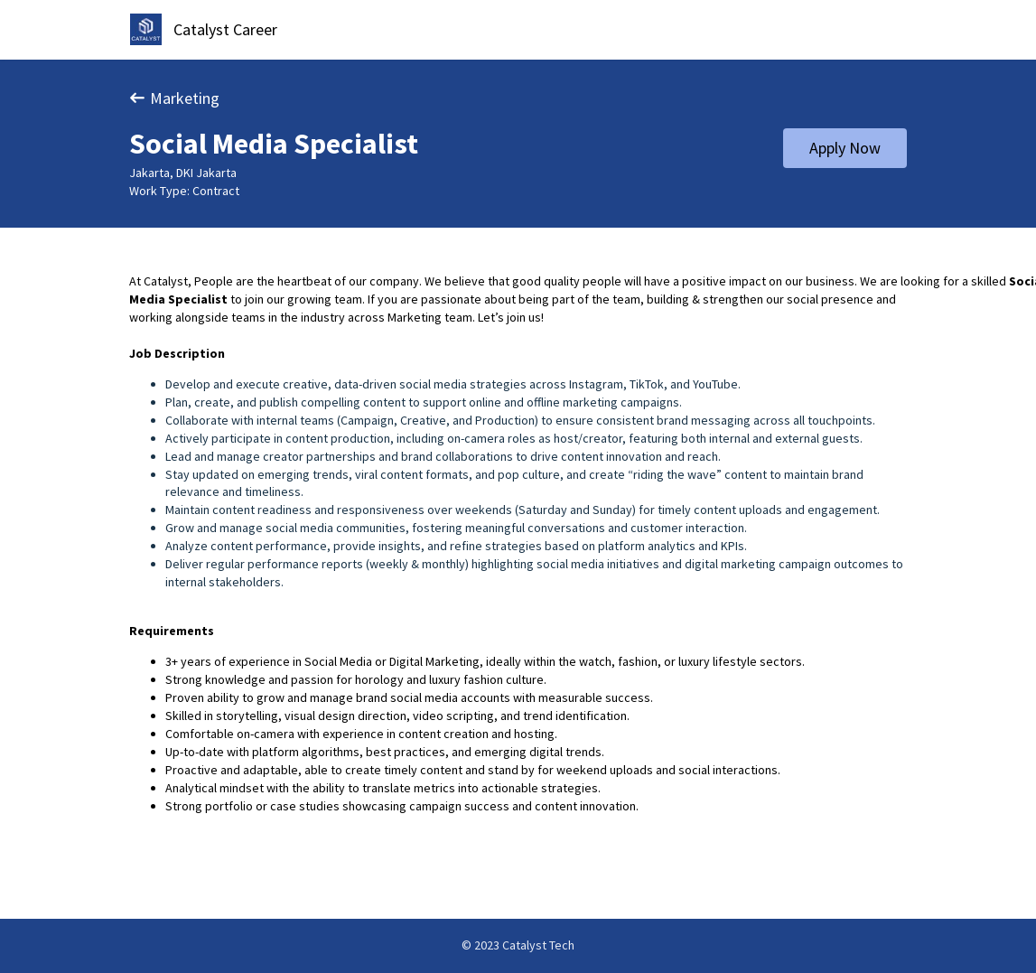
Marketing (174, 98)
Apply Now (845, 147)
